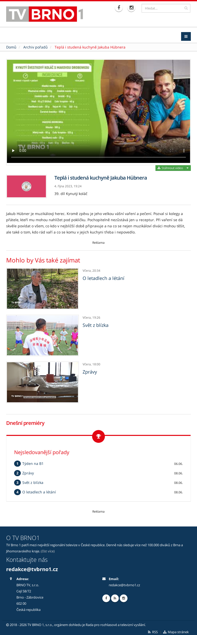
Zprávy (90, 371)
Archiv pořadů (35, 45)
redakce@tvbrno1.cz (32, 567)
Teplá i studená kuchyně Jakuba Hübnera (90, 45)
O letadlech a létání (103, 277)
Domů (11, 45)
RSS (152, 631)
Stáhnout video (170, 166)
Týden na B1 (33, 462)
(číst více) (48, 550)
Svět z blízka (96, 324)
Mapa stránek (176, 631)
